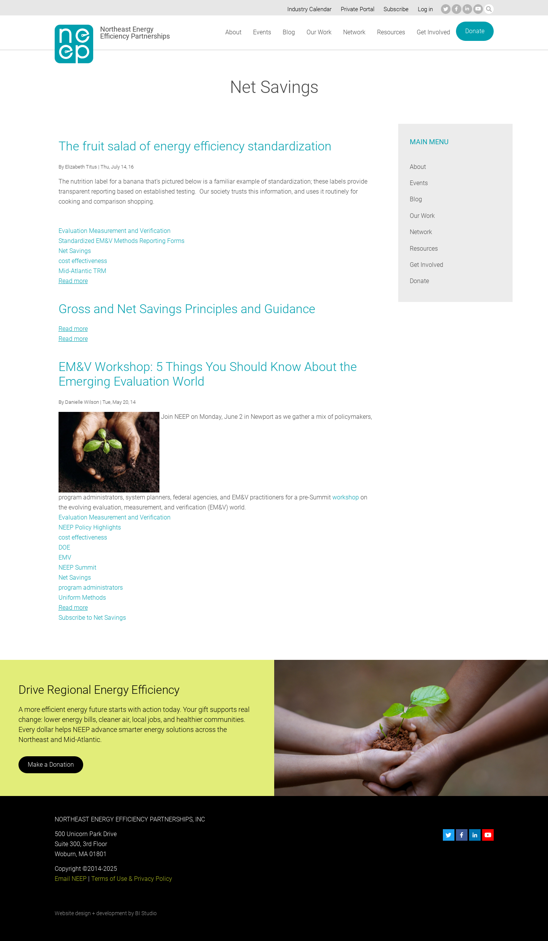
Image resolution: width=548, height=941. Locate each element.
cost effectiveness (83, 261)
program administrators (90, 587)
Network (353, 32)
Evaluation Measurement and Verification (114, 230)
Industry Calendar (307, 9)
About (233, 32)
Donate (474, 31)
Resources (391, 32)
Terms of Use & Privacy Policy (130, 878)
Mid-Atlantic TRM (82, 271)
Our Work (318, 32)
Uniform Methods (82, 597)
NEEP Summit (78, 567)
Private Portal (356, 9)
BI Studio (145, 913)
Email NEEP (70, 878)
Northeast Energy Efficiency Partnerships (135, 32)
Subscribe (394, 9)
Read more (73, 281)
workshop (344, 497)
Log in (424, 9)
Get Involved (433, 32)
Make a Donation (50, 764)
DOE (64, 547)
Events (262, 32)
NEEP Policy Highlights (89, 527)
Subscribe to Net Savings (92, 617)
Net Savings (75, 251)
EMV (65, 557)
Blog (288, 32)
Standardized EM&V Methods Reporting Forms (121, 241)
